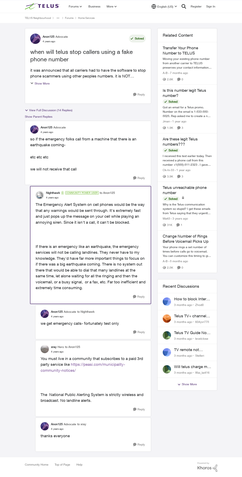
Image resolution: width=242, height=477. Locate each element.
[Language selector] (164, 6)
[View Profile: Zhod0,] (167, 301)
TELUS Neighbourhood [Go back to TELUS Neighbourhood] (38, 17)
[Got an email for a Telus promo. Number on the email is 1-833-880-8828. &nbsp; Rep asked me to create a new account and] (187, 111)
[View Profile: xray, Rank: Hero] (45, 349)
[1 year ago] (178, 121)
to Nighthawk (85, 311)
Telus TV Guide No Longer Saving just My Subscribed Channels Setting (190, 332)
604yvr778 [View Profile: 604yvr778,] (202, 321)
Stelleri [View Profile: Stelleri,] (199, 355)
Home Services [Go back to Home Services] (86, 17)
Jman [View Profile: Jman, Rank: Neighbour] (166, 121)
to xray (81, 424)
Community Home (36, 464)
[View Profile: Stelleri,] (167, 352)
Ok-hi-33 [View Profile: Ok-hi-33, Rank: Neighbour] (168, 170)
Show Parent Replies (38, 116)
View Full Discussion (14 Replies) (48, 110)
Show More (40, 83)
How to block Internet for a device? (193, 299)
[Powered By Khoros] (207, 467)
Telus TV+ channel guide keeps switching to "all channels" (190, 316)
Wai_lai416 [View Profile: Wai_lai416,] (202, 372)
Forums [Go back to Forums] (69, 17)
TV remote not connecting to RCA (190, 349)
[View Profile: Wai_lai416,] (167, 369)
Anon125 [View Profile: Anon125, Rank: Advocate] (48, 36)
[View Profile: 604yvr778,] (167, 318)
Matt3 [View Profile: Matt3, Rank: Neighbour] (166, 218)
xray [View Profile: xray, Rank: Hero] (54, 347)
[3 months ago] (183, 305)
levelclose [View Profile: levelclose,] (201, 338)
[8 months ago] (178, 261)
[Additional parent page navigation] (57, 18)
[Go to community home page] (42, 6)
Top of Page (62, 464)
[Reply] (139, 94)
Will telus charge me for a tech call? (191, 366)
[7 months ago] (178, 73)
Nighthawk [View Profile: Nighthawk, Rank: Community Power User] (53, 192)
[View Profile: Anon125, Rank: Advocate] (35, 39)
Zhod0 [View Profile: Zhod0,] (199, 305)
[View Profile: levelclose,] (167, 335)
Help (79, 464)
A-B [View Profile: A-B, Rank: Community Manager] (165, 73)
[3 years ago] (179, 218)
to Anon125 (107, 192)
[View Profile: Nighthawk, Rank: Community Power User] (40, 195)
